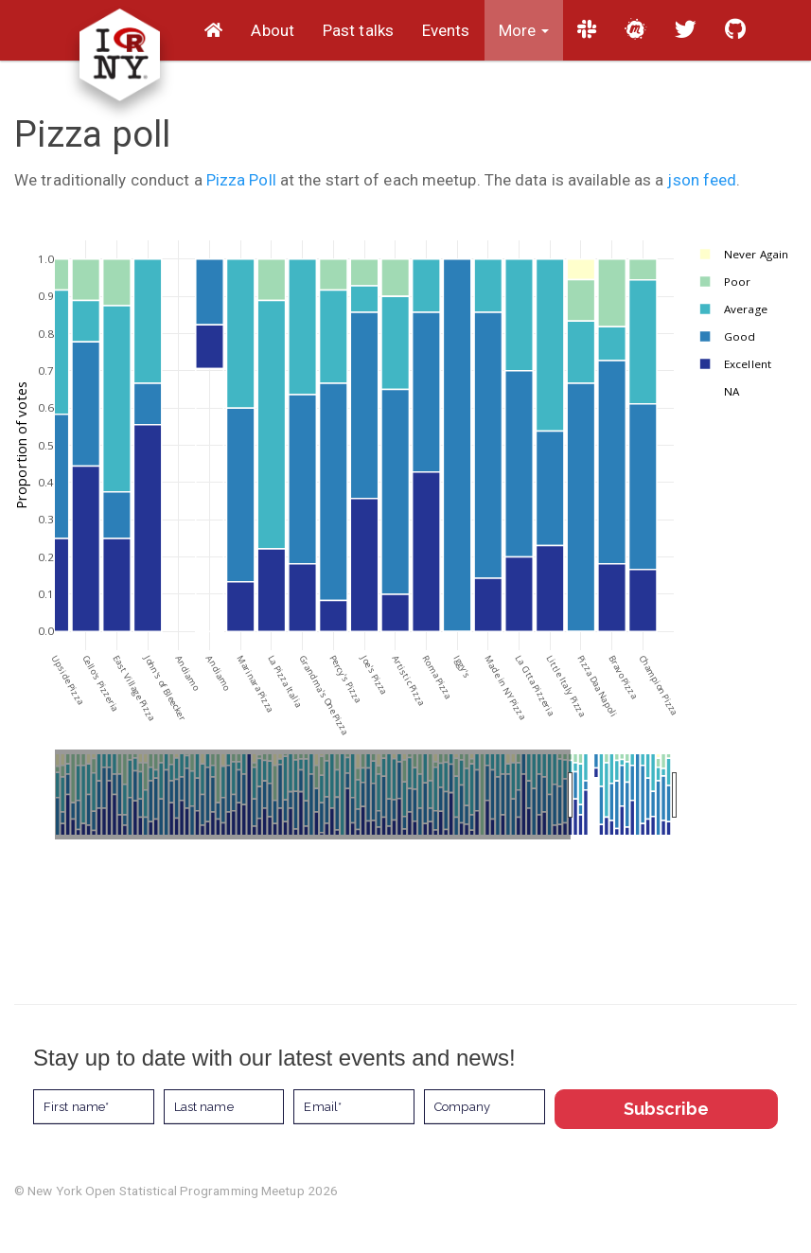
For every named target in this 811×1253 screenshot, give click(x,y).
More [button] (524, 30)
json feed (701, 179)
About (272, 30)
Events (446, 30)
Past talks (358, 30)
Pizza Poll (241, 179)
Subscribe (666, 1109)
